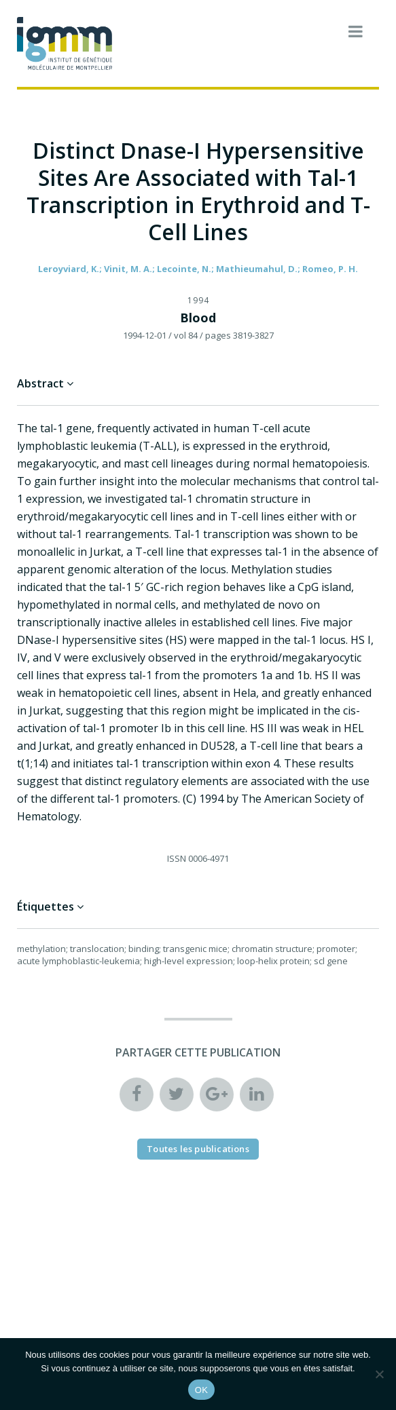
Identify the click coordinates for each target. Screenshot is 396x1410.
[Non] (379, 1374)
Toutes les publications (198, 1149)
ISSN (176, 858)
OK (201, 1390)
